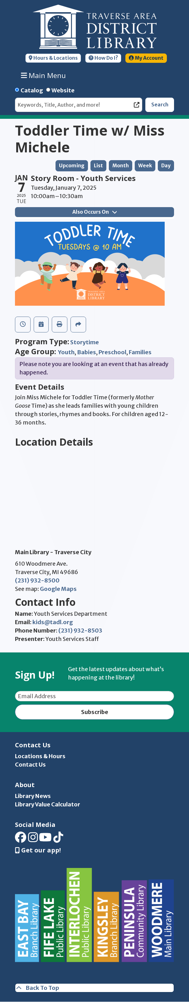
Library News (33, 796)
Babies (86, 352)
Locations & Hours (40, 756)
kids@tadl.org (52, 622)
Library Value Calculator (47, 804)
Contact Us (30, 764)
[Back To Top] (94, 987)
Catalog (32, 90)
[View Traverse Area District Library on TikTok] (58, 839)
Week (145, 166)
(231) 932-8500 (37, 580)
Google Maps (58, 588)
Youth (66, 352)
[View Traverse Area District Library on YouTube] (45, 839)
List (98, 166)
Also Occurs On (94, 212)
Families (140, 352)
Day (166, 166)
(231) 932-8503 (80, 630)
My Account (146, 58)
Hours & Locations (53, 58)
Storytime (84, 342)
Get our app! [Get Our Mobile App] (38, 850)
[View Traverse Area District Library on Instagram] (33, 839)
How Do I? (103, 58)
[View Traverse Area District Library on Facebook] (20, 839)
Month (120, 166)
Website (63, 90)
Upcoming (72, 166)
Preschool (112, 352)
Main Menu (43, 75)
